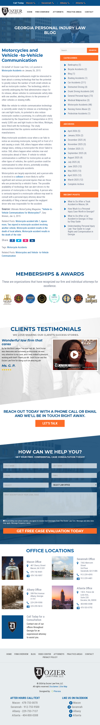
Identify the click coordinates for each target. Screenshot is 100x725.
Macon (31, 3)
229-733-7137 (30, 711)
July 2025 (72, 162)
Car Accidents (74, 82)
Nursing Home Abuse (77, 109)
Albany (65, 3)
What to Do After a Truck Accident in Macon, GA (79, 203)
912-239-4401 (86, 578)
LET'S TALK (50, 423)
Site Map (63, 686)
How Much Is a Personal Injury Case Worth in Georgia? (81, 210)
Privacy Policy (50, 657)
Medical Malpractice (77, 100)
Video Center (44, 654)
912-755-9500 (31, 707)
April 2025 (72, 175)
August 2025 (73, 157)
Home (29, 12)
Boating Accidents (76, 78)
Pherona (57, 691)
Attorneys (58, 12)
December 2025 (75, 139)
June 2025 (72, 166)
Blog (70, 73)
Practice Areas (74, 12)
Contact (89, 12)
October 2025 (74, 148)
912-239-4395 (86, 574)
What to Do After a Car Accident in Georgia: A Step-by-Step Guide (80, 219)
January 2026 (74, 135)
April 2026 (72, 131)
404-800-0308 (86, 604)
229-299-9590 (36, 602)
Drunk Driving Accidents (78, 91)
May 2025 (72, 170)
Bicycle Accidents (76, 69)
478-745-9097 (36, 575)
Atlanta (81, 3)
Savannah (48, 3)
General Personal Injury (78, 95)
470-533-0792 (86, 607)
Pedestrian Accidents (77, 113)
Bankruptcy (73, 64)
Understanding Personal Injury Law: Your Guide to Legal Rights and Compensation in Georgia (81, 230)
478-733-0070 (30, 702)
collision (19, 176)
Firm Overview (42, 12)
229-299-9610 (36, 606)
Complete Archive (76, 184)
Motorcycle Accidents (12, 70)
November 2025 (75, 144)
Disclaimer (53, 686)
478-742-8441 (36, 572)
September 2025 (75, 153)
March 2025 (73, 179)
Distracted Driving (76, 87)
